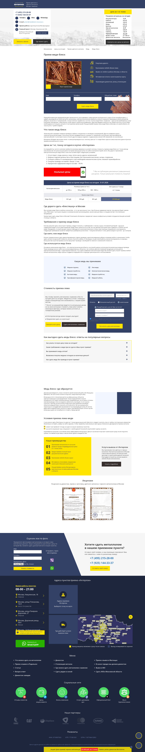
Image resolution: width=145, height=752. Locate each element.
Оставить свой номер (100, 568)
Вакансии (23, 341)
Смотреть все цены (53, 324)
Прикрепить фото (20, 562)
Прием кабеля (21, 108)
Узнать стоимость (27, 568)
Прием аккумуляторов (24, 113)
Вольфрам (21, 136)
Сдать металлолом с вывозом (74, 324)
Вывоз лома (110, 35)
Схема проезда (42, 33)
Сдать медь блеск (87, 106)
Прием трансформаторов (25, 117)
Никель (20, 155)
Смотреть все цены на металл (118, 42)
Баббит (20, 146)
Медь (108, 24)
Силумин (21, 165)
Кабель (108, 20)
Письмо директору (27, 346)
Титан (20, 132)
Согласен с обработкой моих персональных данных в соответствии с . (107, 320)
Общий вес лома (111, 95)
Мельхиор (21, 141)
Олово (20, 175)
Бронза (108, 26)
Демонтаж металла (113, 37)
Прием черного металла (25, 84)
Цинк (19, 160)
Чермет (20, 103)
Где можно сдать (42, 41)
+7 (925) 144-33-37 (23, 15)
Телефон (77, 95)
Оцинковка (21, 98)
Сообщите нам (27, 266)
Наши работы (25, 333)
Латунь (108, 30)
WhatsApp (44, 18)
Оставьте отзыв (27, 292)
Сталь (20, 89)
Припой (20, 170)
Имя (47, 95)
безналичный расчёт (107, 302)
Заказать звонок (22, 41)
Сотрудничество (26, 337)
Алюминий (110, 22)
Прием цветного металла (25, 51)
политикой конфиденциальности (109, 321)
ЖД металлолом (112, 28)
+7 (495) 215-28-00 (23, 12)
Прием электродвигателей (25, 122)
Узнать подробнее (111, 464)
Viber (33, 18)
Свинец (108, 32)
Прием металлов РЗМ (24, 127)
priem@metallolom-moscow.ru (33, 22)
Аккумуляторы (111, 19)
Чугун (20, 94)
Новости (23, 328)
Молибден (21, 151)
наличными (124, 302)
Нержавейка (22, 79)
